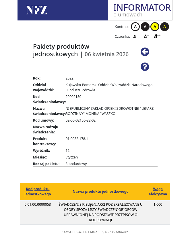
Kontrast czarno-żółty (164, 26)
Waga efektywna (158, 191)
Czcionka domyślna (136, 36)
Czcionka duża (157, 36)
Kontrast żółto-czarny (154, 26)
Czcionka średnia (146, 36)
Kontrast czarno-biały (145, 26)
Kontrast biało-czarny (135, 26)
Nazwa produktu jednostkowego (101, 191)
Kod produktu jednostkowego (37, 191)
